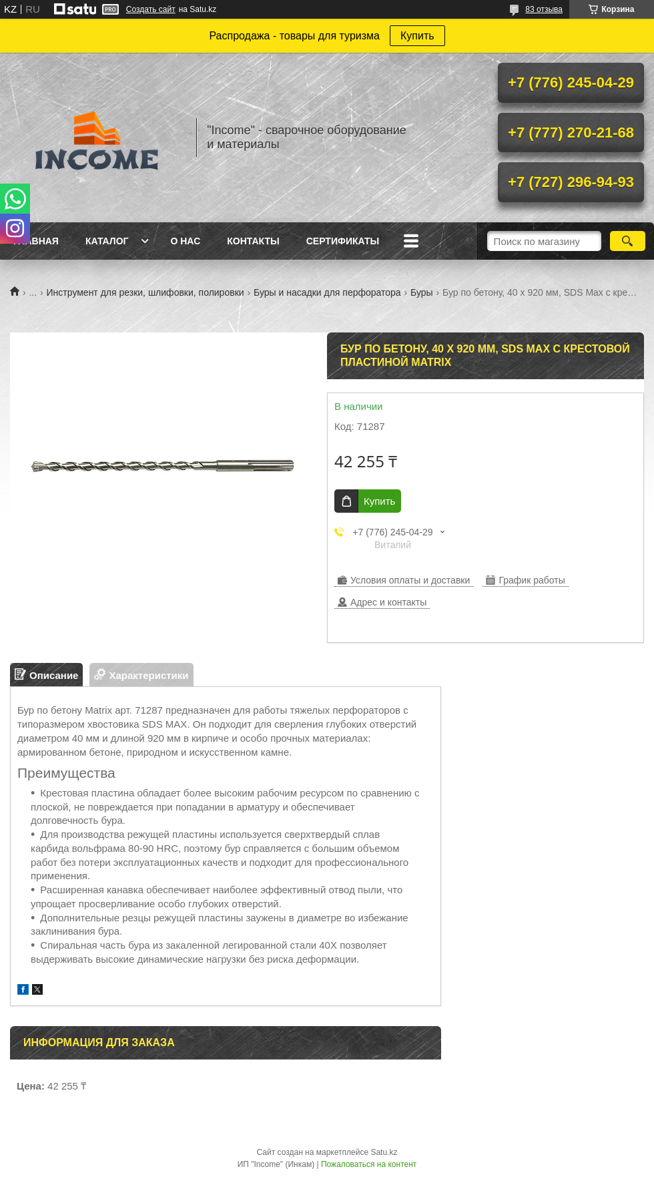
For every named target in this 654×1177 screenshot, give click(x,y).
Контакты (253, 241)
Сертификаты (342, 241)
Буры (421, 292)
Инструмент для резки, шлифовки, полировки (145, 292)
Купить (417, 35)
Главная (36, 241)
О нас (185, 241)
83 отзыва (544, 9)
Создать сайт (151, 9)
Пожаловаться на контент (368, 1164)
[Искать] (627, 241)
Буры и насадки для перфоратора (327, 292)
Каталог (107, 241)
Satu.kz (383, 1152)
